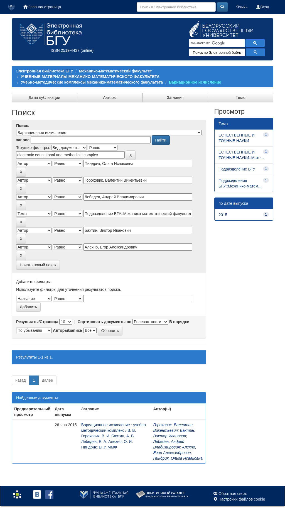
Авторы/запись (67, 330)
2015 (223, 215)
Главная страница (42, 7)
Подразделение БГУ (237, 169)
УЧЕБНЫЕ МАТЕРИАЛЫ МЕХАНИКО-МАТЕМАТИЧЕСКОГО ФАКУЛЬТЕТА (90, 76)
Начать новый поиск (38, 265)
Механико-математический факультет (115, 71)
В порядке (179, 322)
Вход (262, 7)
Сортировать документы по (105, 322)
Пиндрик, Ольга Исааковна (178, 458)
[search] (216, 43)
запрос (23, 140)
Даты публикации (44, 97)
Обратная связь (232, 493)
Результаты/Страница (37, 322)
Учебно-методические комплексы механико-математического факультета (92, 82)
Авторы (109, 97)
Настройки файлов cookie (241, 499)
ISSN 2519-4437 (65, 50)
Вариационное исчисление (195, 82)
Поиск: (22, 125)
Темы (240, 97)
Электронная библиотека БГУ (44, 71)
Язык (242, 7)
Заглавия (175, 97)
